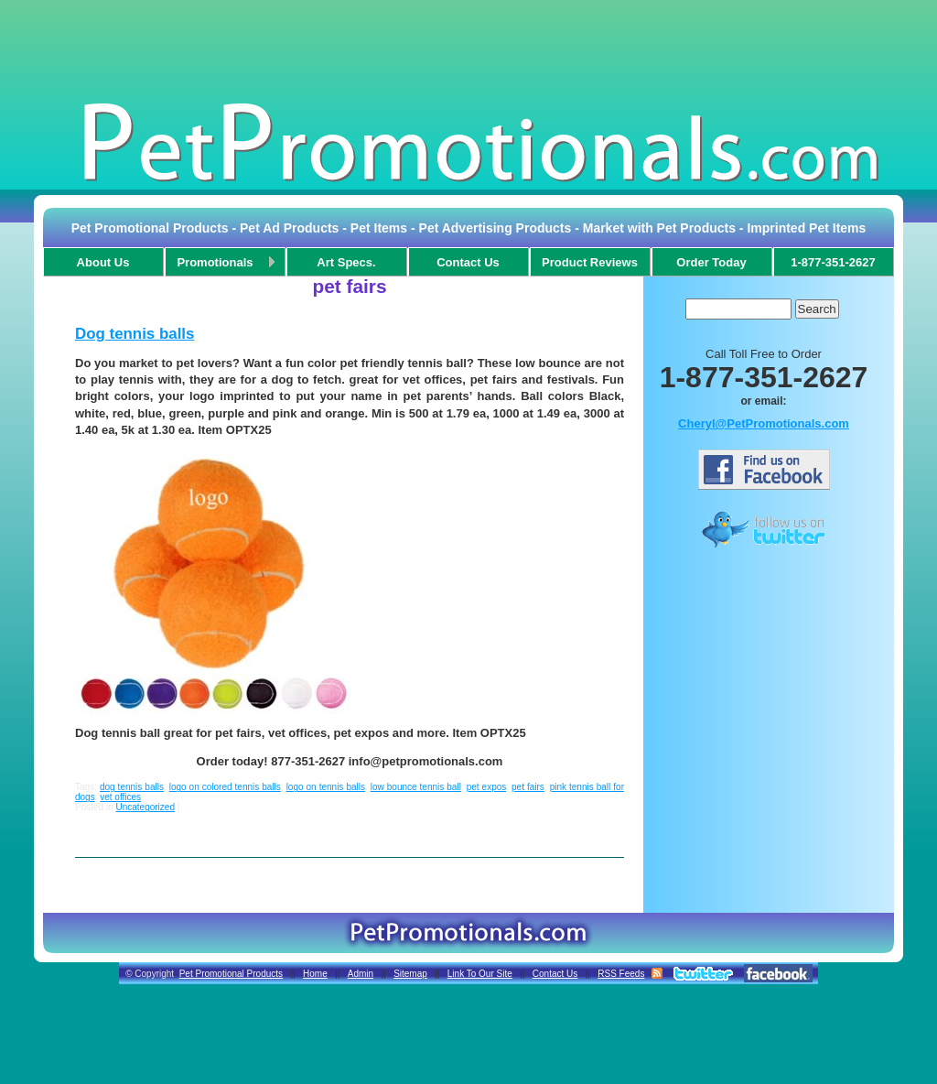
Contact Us (555, 974)
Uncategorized (144, 807)
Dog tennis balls (134, 333)
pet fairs (528, 787)
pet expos (487, 787)
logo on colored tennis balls (225, 787)
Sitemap (410, 974)
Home (315, 974)
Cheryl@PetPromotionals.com (763, 423)
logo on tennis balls (325, 787)
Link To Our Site (479, 974)
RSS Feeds (621, 974)
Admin (360, 974)
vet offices (120, 797)
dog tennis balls (132, 787)
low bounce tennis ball (416, 787)
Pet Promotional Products (231, 974)
